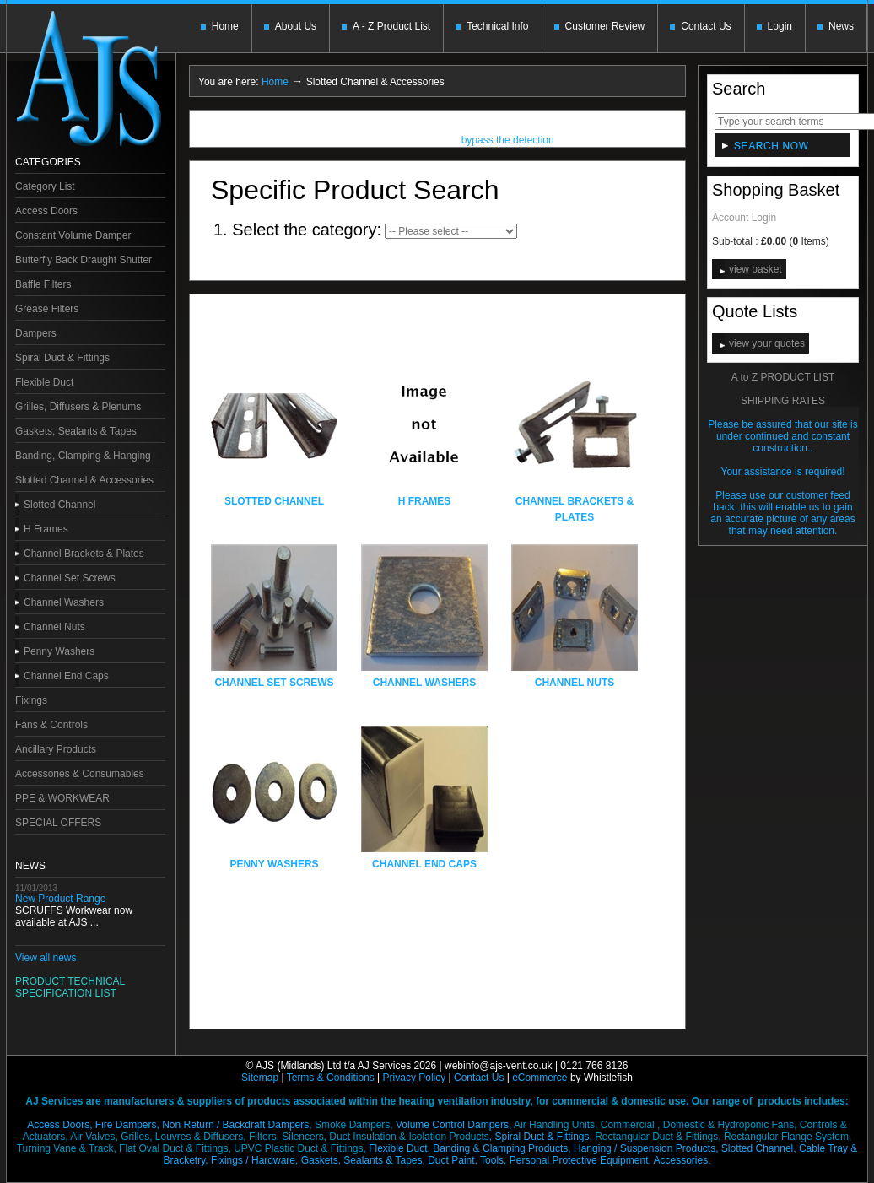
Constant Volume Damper (73, 235)
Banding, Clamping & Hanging (83, 456)
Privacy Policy (414, 1077)
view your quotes (767, 343)
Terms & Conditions (331, 1077)
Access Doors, (59, 1125)
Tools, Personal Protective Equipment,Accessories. (595, 1160)
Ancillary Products (55, 749)
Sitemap (259, 1077)
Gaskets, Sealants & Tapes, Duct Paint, (389, 1160)
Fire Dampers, (127, 1125)
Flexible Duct (44, 382)
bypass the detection (507, 142)
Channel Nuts (54, 627)
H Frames (46, 529)
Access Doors (46, 211)
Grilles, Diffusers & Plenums (78, 407)
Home (225, 26)
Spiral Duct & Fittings (62, 358)
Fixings (31, 700)
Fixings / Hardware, (254, 1160)
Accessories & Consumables (79, 774)
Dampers (36, 333)
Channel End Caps (66, 676)
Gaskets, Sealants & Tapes (76, 431)
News (841, 26)
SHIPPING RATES (783, 401)
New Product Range (60, 899)
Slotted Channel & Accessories (84, 480)
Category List (45, 186)
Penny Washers (59, 651)
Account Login (744, 218)
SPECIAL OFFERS (58, 823)
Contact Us (706, 26)
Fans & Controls (51, 725)
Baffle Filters (43, 284)
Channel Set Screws (70, 578)
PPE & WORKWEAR (62, 798)
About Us (295, 26)
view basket (755, 269)
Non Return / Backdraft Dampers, (236, 1125)
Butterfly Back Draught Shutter (83, 260)
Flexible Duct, (399, 1148)
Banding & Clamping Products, (501, 1148)
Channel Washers (64, 602)
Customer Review (605, 26)
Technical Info (497, 26)
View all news (45, 958)
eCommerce (539, 1077)
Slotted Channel (59, 504)
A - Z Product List (391, 26)
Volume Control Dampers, (453, 1125)
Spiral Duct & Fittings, (542, 1136)
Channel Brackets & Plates (84, 553)
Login (780, 26)
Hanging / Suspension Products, (646, 1148)
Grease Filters (46, 309)
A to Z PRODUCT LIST (782, 377)
